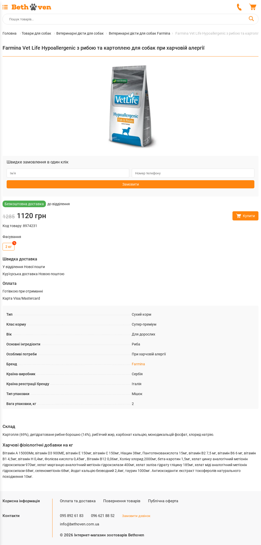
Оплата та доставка (78, 501)
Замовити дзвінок (136, 516)
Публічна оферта (163, 501)
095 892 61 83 (71, 515)
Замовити (130, 184)
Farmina (138, 364)
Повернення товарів (121, 501)
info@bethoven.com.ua (79, 524)
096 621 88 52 (102, 515)
